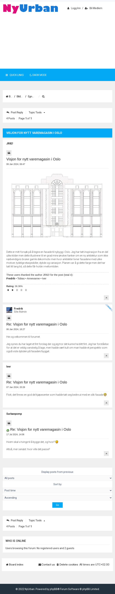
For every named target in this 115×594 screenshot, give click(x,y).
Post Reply (15, 112)
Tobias (21, 278)
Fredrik (10, 278)
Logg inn (74, 8)
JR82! (9, 143)
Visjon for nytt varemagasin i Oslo (33, 159)
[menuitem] (76, 97)
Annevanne (33, 278)
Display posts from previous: (57, 475)
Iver (44, 278)
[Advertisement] (57, 41)
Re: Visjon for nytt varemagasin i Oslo (36, 324)
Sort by (57, 488)
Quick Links (15, 75)
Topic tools (36, 112)
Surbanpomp (14, 413)
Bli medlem (93, 8)
